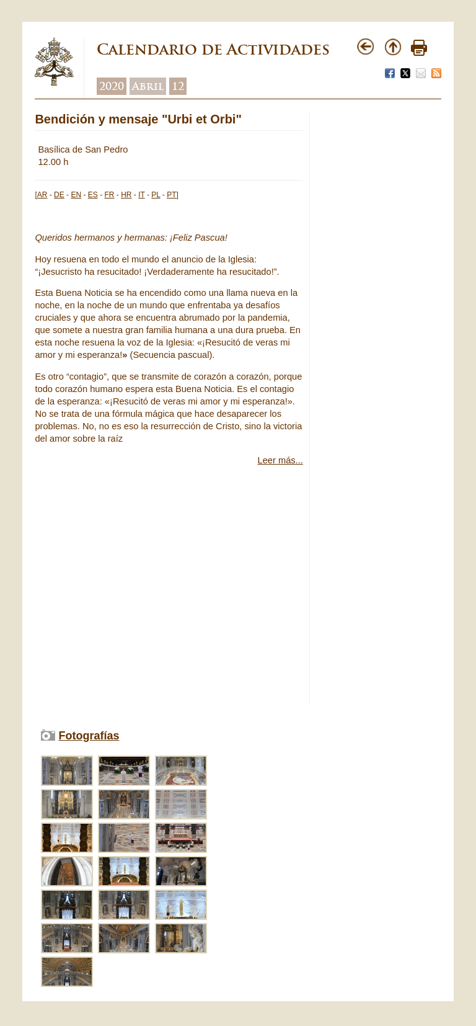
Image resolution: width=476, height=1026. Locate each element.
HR (126, 194)
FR (109, 194)
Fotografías (88, 735)
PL (155, 194)
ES (93, 194)
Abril (148, 86)
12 (178, 86)
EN (76, 194)
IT (141, 194)
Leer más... (280, 460)
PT (171, 194)
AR (42, 194)
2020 (111, 86)
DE (59, 194)
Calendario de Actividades (213, 49)
